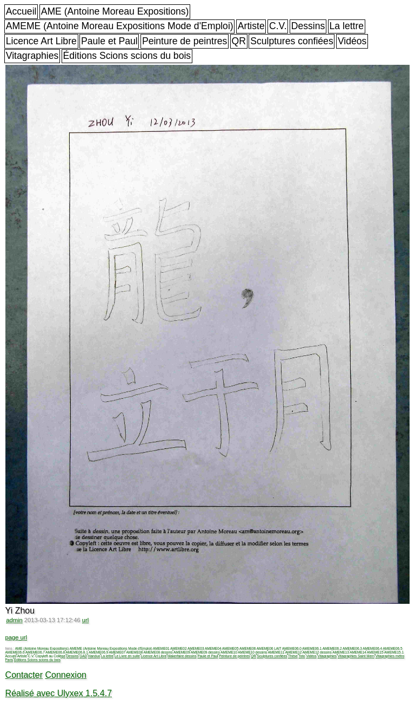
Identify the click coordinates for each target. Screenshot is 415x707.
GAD (83, 656)
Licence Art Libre (41, 41)
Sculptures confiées (291, 41)
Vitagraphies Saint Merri (356, 656)
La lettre (347, 26)
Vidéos (352, 41)
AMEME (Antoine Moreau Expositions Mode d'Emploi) (119, 26)
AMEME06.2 (332, 648)
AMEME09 (181, 652)
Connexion (65, 674)
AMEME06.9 (98, 652)
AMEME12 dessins (317, 652)
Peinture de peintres (184, 41)
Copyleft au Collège (50, 656)
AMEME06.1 (312, 648)
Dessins (308, 26)
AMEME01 (161, 648)
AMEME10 (228, 652)
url (85, 620)
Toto (302, 656)
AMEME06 (247, 648)
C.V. (278, 26)
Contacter (24, 674)
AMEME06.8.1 (77, 652)
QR (239, 41)
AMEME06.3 (352, 648)
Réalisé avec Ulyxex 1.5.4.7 (58, 693)
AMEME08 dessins (157, 652)
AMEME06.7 (35, 652)
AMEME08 (134, 652)
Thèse (293, 656)
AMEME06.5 (393, 648)
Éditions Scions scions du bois (127, 55)
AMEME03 (196, 648)
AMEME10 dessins (252, 652)
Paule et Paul (109, 41)
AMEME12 (293, 652)
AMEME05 (230, 648)
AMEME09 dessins (205, 652)
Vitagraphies (32, 55)
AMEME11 (276, 652)
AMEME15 (375, 652)
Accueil (21, 11)
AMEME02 (178, 648)
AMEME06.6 (15, 652)
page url (16, 637)
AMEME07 (117, 652)
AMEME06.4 (372, 648)
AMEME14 (358, 652)
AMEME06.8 (55, 652)
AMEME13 (340, 652)
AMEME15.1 (394, 652)
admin (14, 620)
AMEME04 (213, 648)
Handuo (94, 656)
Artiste (251, 26)
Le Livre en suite (127, 656)
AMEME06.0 (292, 648)
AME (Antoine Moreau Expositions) (115, 11)
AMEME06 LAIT (269, 648)
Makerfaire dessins (182, 656)
